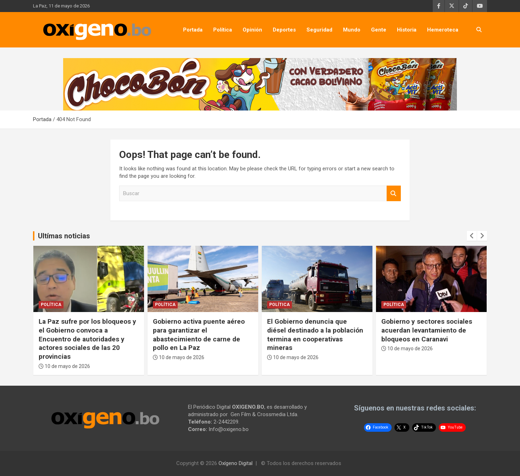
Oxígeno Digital (235, 463)
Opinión (252, 30)
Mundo (351, 30)
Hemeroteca (442, 30)
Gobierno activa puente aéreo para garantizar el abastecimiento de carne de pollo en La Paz (199, 334)
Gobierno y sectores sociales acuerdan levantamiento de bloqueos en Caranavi (426, 330)
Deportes (284, 30)
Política (222, 30)
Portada (193, 30)
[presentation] (472, 236)
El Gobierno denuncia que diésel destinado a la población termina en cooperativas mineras (315, 334)
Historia (406, 30)
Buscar (394, 194)
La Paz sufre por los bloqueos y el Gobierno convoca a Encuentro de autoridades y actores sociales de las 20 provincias (87, 339)
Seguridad (319, 30)
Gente (378, 30)
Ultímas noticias (64, 236)
